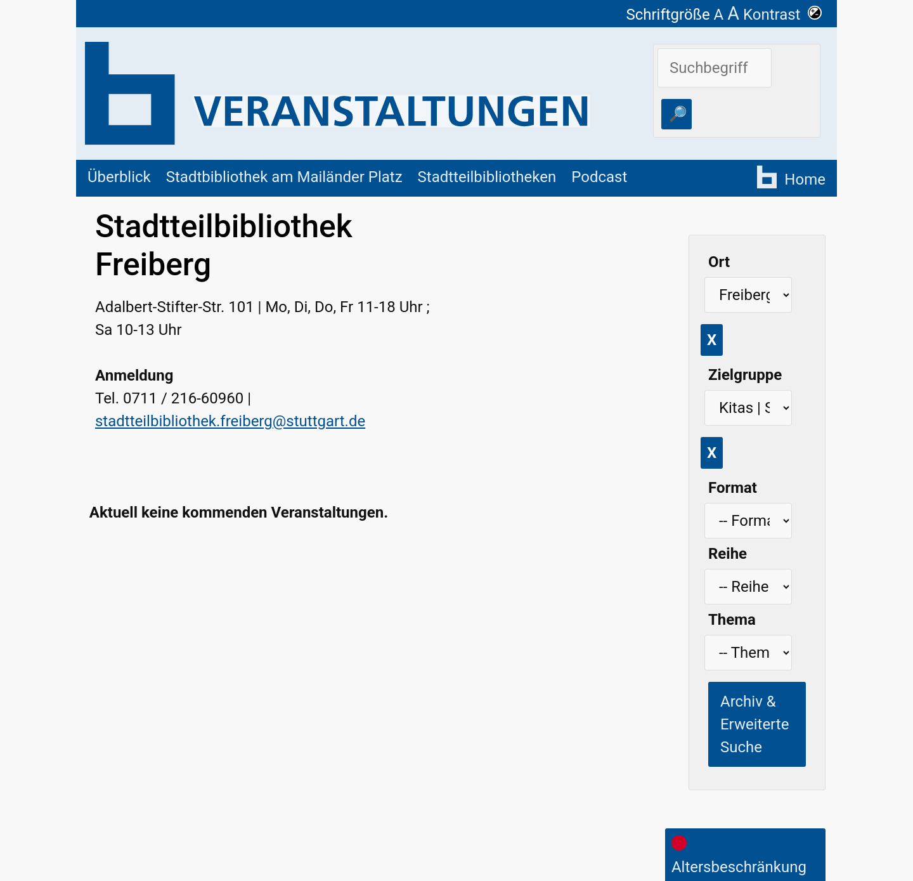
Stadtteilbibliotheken (487, 177)
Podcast (599, 177)
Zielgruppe (745, 375)
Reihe (727, 554)
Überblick (119, 177)
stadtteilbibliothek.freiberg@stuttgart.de (230, 421)
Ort (719, 262)
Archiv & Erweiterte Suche (754, 724)
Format (732, 488)
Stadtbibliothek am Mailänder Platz (284, 177)
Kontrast (782, 14)
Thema (732, 620)
